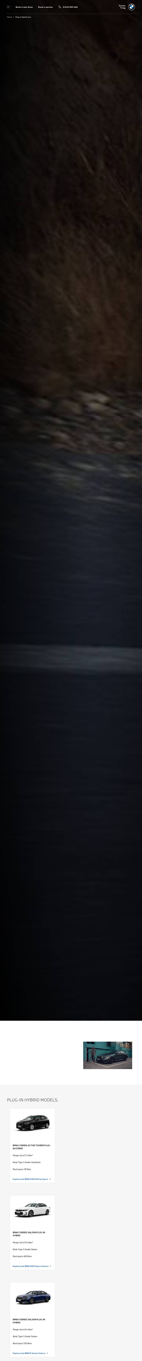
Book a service (45, 7)
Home (9, 17)
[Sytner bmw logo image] (127, 7)
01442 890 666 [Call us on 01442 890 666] (70, 7)
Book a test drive (24, 7)
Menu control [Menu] (8, 7)
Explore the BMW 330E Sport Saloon (31, 1266)
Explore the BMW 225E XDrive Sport (30, 1179)
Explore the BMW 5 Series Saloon (29, 1353)
